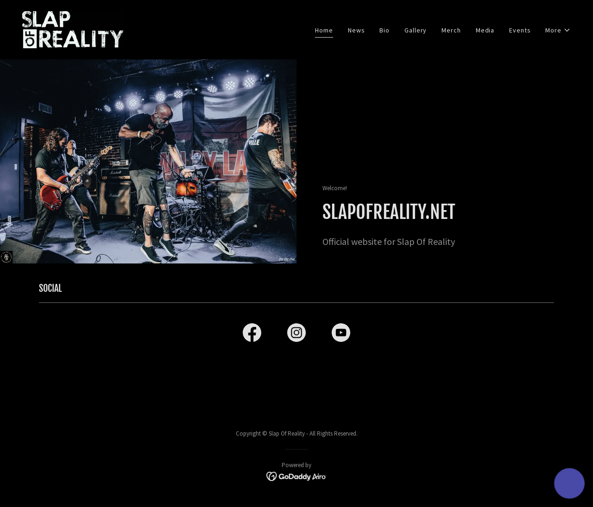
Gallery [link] (415, 30)
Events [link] (519, 30)
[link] (72, 29)
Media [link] (485, 30)
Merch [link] (451, 30)
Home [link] (324, 30)
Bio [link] (384, 30)
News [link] (356, 30)
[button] (558, 30)
